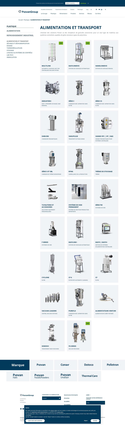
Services (81, 13)
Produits (73, 13)
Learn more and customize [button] (35, 420)
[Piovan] (41, 365)
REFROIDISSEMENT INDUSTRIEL (20, 35)
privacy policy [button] (54, 410)
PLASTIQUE (11, 26)
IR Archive (66, 398)
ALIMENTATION (13, 31)
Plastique (53, 13)
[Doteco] (89, 365)
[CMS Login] (102, 9)
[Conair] (65, 365)
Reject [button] (85, 420)
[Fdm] (17, 376)
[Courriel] (50, 398)
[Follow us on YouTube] (99, 9)
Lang (87, 9)
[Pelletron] (113, 365)
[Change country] (91, 9)
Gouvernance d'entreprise (61, 9)
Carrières (98, 13)
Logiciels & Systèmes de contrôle (19, 53)
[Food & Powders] (41, 376)
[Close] (88, 3)
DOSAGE (9, 46)
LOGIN (87, 395)
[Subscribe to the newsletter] (59, 398)
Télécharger (80, 9)
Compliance (102, 417)
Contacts (72, 9)
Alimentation (63, 13)
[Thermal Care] (89, 376)
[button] (83, 3)
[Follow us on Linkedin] (96, 9)
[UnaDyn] (65, 376)
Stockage (10, 50)
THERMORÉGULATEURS (14, 48)
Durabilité (66, 401)
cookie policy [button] (60, 412)
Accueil (20, 20)
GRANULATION (12, 57)
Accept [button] (95, 420)
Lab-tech (10, 55)
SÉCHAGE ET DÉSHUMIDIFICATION (18, 43)
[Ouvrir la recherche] (105, 9)
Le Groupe (44, 13)
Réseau (89, 13)
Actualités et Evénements (46, 9)
